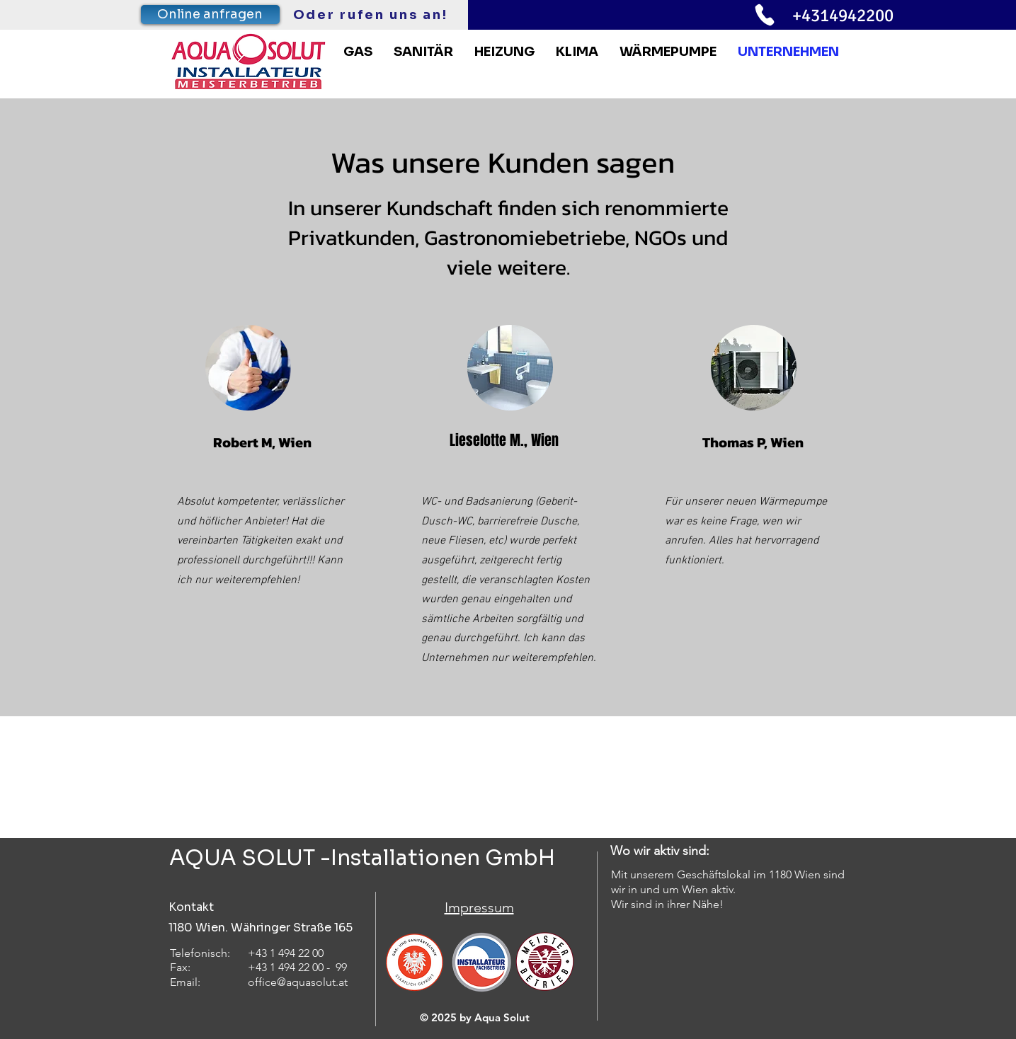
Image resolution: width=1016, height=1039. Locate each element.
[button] (668, 51)
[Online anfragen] (210, 14)
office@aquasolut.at (298, 982)
